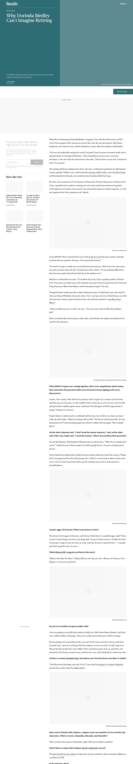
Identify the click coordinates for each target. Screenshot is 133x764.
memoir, (98, 172)
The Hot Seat (122, 91)
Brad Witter (11, 82)
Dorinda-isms (72, 658)
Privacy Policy (12, 169)
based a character (90, 748)
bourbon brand (119, 172)
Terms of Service (38, 168)
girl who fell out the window (64, 754)
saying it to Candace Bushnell (110, 664)
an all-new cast (94, 257)
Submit (37, 164)
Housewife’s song (63, 552)
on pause (89, 139)
